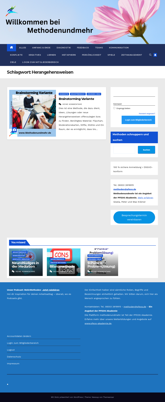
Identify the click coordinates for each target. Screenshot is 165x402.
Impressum (13, 363)
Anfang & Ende (41, 47)
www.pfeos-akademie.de (98, 323)
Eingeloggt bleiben (121, 108)
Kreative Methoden (58, 262)
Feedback (83, 47)
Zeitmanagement (131, 55)
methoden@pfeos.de (135, 306)
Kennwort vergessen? (147, 114)
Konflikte (16, 55)
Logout (11, 349)
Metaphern (69, 55)
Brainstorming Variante (76, 99)
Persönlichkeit (91, 55)
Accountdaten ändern (19, 336)
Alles (22, 47)
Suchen (146, 150)
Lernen (51, 55)
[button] (150, 55)
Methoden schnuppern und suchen (131, 137)
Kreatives (35, 55)
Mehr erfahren (145, 197)
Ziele (13, 62)
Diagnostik (64, 47)
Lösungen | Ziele (93, 94)
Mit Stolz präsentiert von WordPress (67, 397)
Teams (99, 47)
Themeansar (108, 397)
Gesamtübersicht (78, 94)
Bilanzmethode (62, 266)
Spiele (111, 55)
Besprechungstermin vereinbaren (134, 217)
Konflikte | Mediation (21, 259)
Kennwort (117, 104)
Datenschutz (14, 356)
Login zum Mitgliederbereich (40, 62)
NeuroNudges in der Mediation (25, 264)
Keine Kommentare (72, 104)
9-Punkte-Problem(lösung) (101, 264)
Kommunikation (119, 47)
